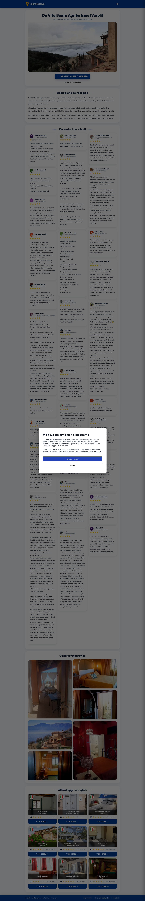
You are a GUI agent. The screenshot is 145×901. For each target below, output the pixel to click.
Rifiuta (72, 466)
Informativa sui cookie (92, 451)
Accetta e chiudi (72, 459)
